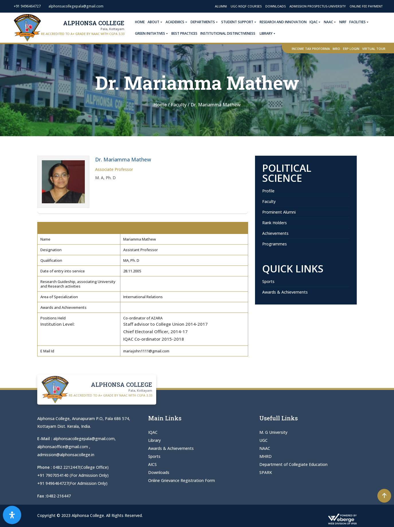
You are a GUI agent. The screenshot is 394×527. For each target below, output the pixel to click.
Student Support (239, 22)
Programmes (274, 244)
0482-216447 (58, 494)
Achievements (275, 233)
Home (140, 21)
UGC (263, 440)
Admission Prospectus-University (317, 6)
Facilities (359, 22)
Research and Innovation (283, 21)
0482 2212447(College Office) (81, 466)
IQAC (315, 22)
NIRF (342, 21)
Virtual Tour (373, 48)
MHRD (265, 456)
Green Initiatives (151, 33)
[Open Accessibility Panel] (12, 515)
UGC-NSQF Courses (246, 6)
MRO (336, 48)
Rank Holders (274, 222)
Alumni (221, 6)
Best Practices (184, 33)
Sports (268, 281)
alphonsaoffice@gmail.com (63, 446)
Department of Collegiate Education (293, 464)
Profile (268, 191)
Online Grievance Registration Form (181, 480)
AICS (152, 464)
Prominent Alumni (279, 212)
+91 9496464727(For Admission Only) (72, 482)
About (155, 22)
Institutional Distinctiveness (227, 33)
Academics (177, 22)
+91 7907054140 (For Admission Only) (73, 474)
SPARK (265, 472)
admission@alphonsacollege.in (65, 454)
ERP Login (351, 48)
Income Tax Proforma (311, 48)
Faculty (269, 201)
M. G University (273, 432)
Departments (204, 22)
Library (268, 33)
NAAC (330, 22)
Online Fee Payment (366, 6)
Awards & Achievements (285, 292)
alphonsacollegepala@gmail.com (84, 438)
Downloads (275, 6)
